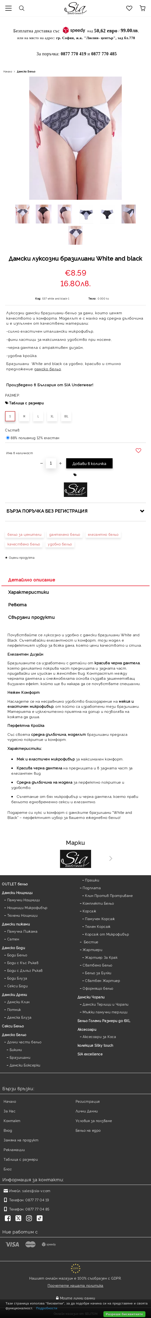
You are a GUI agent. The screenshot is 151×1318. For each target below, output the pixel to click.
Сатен (13, 939)
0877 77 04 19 (37, 1199)
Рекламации (14, 1149)
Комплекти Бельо (98, 903)
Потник (14, 1009)
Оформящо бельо (98, 988)
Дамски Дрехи (14, 994)
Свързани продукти (31, 617)
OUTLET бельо (15, 883)
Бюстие (90, 941)
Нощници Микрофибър (27, 907)
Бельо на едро (88, 1130)
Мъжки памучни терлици (105, 1012)
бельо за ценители (24, 534)
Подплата (92, 887)
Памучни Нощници (23, 899)
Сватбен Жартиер (102, 980)
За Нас (9, 1111)
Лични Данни (87, 1111)
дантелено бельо (64, 534)
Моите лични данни (77, 1298)
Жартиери (92, 949)
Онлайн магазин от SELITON (76, 1313)
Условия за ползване (94, 1120)
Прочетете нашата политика (75, 1285)
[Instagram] (30, 1219)
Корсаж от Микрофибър (107, 934)
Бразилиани (20, 1057)
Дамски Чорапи (91, 997)
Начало (7, 71)
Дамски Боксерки (25, 1065)
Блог (8, 1169)
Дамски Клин (18, 1001)
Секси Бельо (13, 1026)
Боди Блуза (17, 978)
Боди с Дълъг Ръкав (25, 970)
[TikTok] (40, 1219)
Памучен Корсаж (100, 918)
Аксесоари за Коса (99, 1036)
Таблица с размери (26, 403)
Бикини (16, 1049)
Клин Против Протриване (109, 895)
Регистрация (88, 1101)
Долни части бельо (24, 1041)
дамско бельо (47, 368)
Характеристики (28, 592)
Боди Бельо (17, 955)
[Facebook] (9, 1219)
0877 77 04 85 (37, 1209)
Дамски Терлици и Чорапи (106, 1004)
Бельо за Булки (98, 972)
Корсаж (89, 911)
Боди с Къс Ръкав (23, 962)
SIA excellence (90, 1054)
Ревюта (17, 604)
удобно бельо (60, 544)
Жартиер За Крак (101, 957)
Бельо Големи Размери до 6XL (104, 1020)
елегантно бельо (103, 534)
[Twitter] (19, 1219)
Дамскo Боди (13, 947)
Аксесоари (87, 1029)
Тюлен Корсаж (98, 926)
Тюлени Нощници (22, 915)
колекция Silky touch (95, 1045)
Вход (8, 1130)
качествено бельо (23, 544)
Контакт (12, 1120)
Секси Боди (17, 985)
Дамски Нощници (17, 892)
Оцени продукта (22, 557)
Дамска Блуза (19, 1017)
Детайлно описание (31, 579)
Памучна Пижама (22, 931)
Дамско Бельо (26, 71)
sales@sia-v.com (36, 1190)
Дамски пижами (16, 924)
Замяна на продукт (21, 1140)
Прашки (92, 880)
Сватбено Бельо (97, 965)
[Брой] (51, 463)
